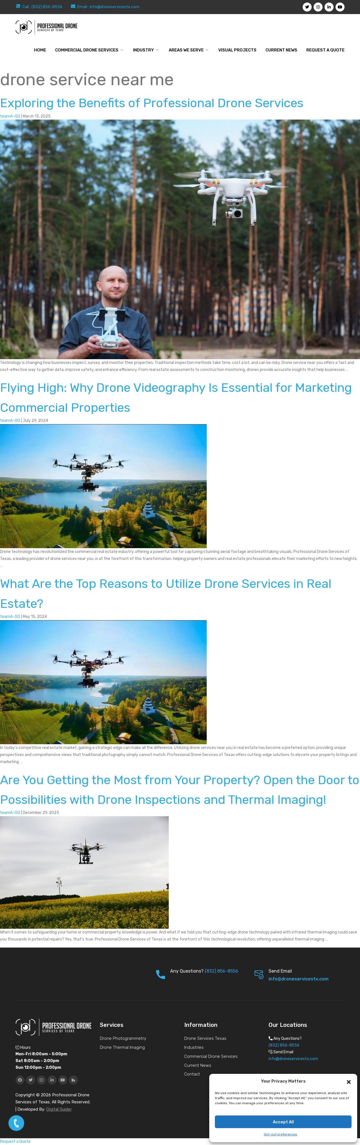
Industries (194, 1047)
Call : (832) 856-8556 (42, 7)
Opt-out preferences (280, 1134)
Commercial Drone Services (86, 50)
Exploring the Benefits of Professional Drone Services (151, 103)
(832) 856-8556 (221, 971)
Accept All (283, 1121)
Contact (192, 1074)
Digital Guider (59, 1109)
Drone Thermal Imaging (122, 1047)
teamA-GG (10, 116)
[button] (349, 1081)
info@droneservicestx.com (114, 7)
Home (40, 50)
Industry (143, 50)
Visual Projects (237, 50)
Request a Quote (325, 50)
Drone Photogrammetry (123, 1038)
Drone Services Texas (205, 1038)
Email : (83, 7)
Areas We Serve (186, 50)
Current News (281, 50)
